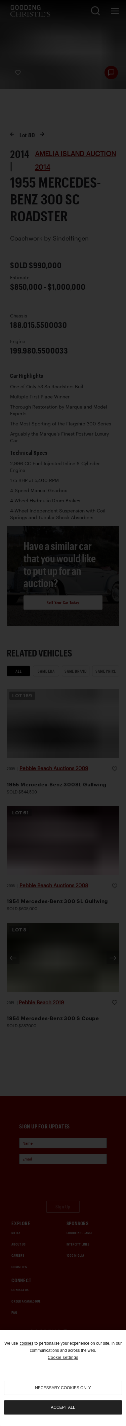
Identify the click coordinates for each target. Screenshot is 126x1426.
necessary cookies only (63, 1388)
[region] (63, 1378)
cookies (26, 1343)
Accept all (63, 1407)
